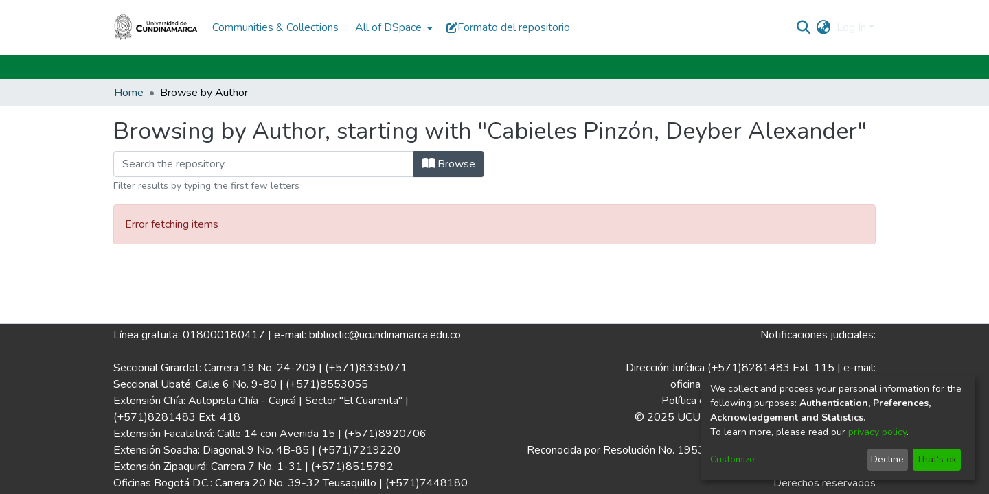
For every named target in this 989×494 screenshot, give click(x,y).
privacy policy (877, 431)
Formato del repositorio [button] (508, 27)
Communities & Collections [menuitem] (275, 27)
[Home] (155, 27)
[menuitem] (392, 27)
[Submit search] (803, 27)
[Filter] (263, 164)
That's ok (936, 459)
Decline (887, 459)
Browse (448, 164)
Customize (732, 459)
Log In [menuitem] (851, 27)
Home (129, 92)
